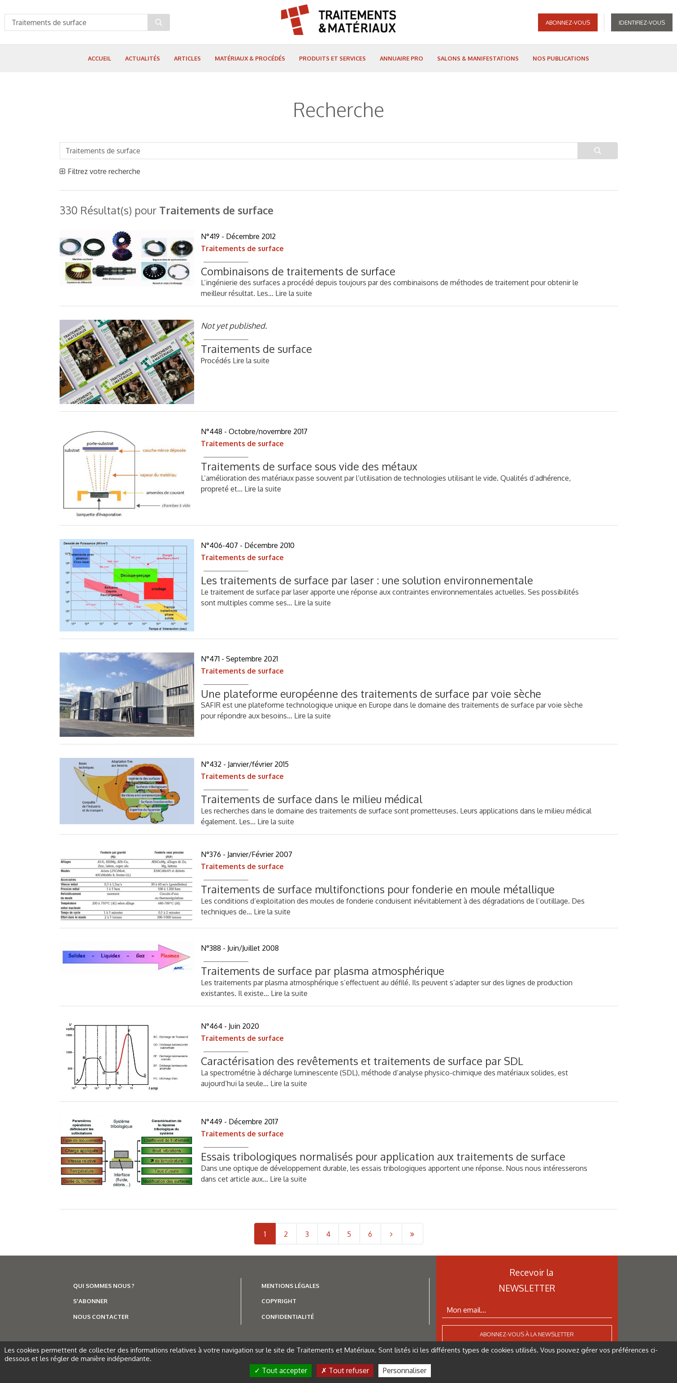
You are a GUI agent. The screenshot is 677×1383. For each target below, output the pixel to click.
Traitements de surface (242, 248)
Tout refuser (345, 1370)
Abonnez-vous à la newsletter (527, 1334)
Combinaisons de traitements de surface (298, 271)
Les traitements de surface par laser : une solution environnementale (367, 580)
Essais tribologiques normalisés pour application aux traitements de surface (384, 1156)
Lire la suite (293, 293)
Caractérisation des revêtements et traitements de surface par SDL (362, 1060)
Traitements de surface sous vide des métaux (309, 466)
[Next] (391, 1233)
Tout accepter (280, 1370)
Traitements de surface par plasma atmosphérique (322, 970)
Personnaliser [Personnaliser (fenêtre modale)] (404, 1370)
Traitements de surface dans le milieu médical (311, 798)
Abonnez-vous (568, 22)
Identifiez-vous (642, 22)
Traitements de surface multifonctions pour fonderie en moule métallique (378, 889)
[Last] (412, 1233)
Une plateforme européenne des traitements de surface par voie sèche (371, 693)
